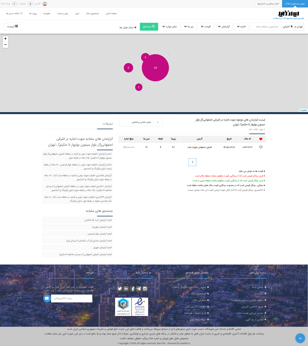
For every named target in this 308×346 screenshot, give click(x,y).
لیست (12, 26)
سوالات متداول (198, 320)
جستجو (149, 26)
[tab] (295, 4)
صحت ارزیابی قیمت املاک (249, 313)
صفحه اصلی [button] (111, 14)
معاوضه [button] (46, 14)
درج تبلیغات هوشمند (195, 313)
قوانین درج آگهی (254, 320)
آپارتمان (224, 26)
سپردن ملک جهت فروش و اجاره (189, 287)
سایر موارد (169, 26)
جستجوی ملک (198, 294)
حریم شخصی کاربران (252, 307)
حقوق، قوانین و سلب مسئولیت (247, 300)
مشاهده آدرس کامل (195, 307)
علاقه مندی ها (14, 14)
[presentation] (268, 4)
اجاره (241, 26)
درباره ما (259, 294)
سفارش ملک (199, 300)
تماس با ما (257, 287)
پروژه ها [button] (33, 14)
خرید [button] (77, 14)
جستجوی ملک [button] (92, 14)
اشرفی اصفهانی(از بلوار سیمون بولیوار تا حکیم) (286, 26)
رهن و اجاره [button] (62, 14)
